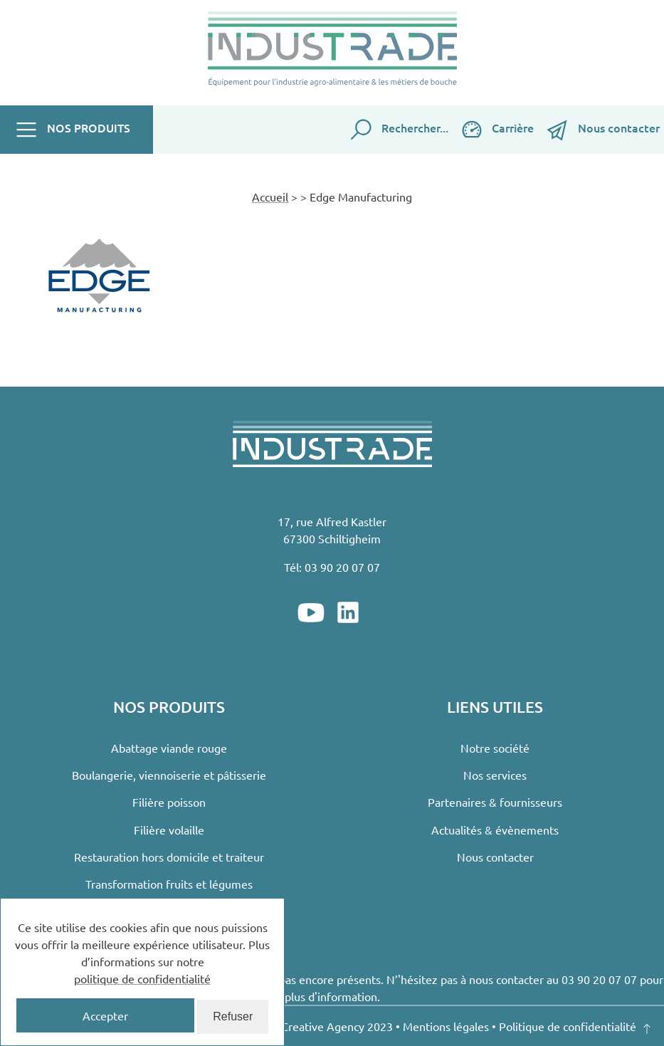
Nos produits (72, 129)
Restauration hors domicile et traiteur (169, 856)
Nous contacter (602, 129)
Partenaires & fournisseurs (495, 802)
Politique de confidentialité (567, 1026)
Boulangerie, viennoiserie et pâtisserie (169, 775)
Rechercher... (398, 129)
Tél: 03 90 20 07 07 (332, 567)
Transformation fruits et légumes (169, 884)
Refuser (233, 1016)
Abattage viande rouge (169, 748)
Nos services (495, 775)
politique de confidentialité (142, 978)
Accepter (105, 1015)
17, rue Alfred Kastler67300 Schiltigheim (332, 529)
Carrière (496, 129)
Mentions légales (446, 1026)
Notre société (494, 748)
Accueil (270, 196)
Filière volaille (169, 829)
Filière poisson (169, 802)
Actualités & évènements (495, 829)
